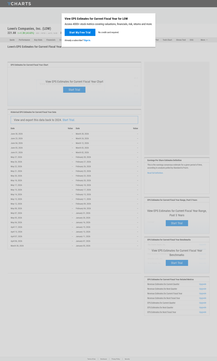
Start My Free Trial (80, 32)
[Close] (152, 18)
